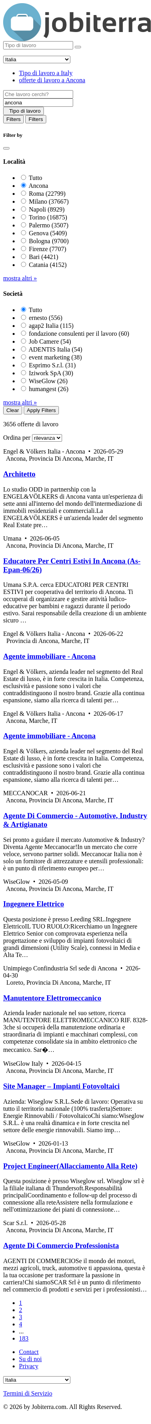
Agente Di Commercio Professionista (61, 1245)
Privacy (28, 1366)
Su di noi (30, 1359)
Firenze (47, 249)
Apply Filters (41, 410)
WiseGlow (48, 381)
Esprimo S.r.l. (52, 365)
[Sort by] (47, 438)
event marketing (55, 357)
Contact (29, 1351)
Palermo (48, 225)
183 (23, 1338)
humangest (48, 389)
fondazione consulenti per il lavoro (79, 333)
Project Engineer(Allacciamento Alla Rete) (70, 1166)
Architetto (19, 474)
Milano (49, 201)
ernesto (45, 317)
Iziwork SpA (51, 373)
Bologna (49, 241)
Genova (48, 233)
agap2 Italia (51, 325)
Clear (12, 410)
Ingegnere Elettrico (33, 904)
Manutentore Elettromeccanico (52, 998)
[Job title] (38, 94)
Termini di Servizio (27, 1393)
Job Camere (50, 341)
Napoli (46, 209)
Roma (47, 193)
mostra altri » (20, 278)
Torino (48, 217)
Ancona (38, 185)
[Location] (38, 102)
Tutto (35, 177)
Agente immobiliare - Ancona (49, 656)
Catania (48, 264)
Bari (43, 256)
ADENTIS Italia (55, 349)
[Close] (6, 148)
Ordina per (16, 437)
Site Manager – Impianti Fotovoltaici (61, 1086)
